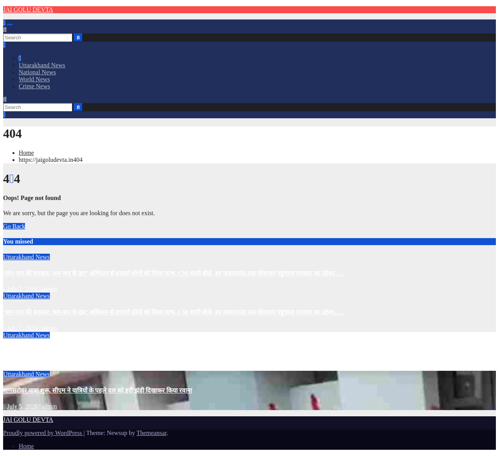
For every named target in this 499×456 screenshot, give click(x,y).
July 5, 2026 (23, 367)
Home (26, 152)
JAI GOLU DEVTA (28, 9)
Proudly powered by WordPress (43, 433)
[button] (5, 29)
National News (37, 72)
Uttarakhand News (42, 65)
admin (48, 289)
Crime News (34, 86)
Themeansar (151, 433)
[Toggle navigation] (10, 25)
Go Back (14, 226)
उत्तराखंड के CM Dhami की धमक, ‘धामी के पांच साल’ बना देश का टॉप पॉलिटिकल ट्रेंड (102, 351)
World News (34, 79)
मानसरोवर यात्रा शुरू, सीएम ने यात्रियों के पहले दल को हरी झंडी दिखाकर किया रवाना (97, 390)
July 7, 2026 (23, 289)
